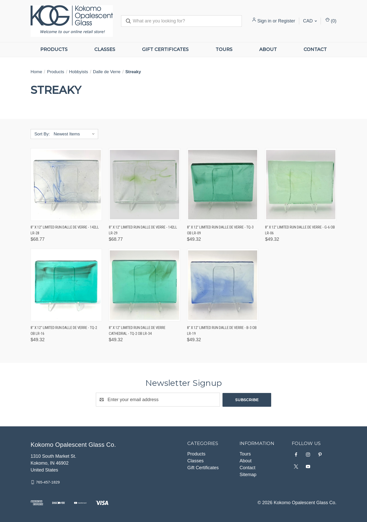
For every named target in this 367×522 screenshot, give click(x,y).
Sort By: (42, 134)
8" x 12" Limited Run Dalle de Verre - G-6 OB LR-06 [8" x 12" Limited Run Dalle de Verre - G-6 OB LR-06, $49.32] (300, 230)
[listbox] (75, 134)
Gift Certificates (165, 49)
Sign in (264, 20)
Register (286, 20)
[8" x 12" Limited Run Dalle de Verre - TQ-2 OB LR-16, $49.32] (66, 285)
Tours (224, 49)
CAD (310, 20)
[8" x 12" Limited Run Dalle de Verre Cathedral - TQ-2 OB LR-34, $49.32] (144, 285)
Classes (104, 49)
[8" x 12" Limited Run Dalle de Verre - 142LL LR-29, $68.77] (144, 184)
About (268, 49)
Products (54, 49)
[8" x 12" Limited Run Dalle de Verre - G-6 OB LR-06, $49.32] (300, 184)
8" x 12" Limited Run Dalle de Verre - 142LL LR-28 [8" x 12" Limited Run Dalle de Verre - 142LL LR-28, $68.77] (65, 230)
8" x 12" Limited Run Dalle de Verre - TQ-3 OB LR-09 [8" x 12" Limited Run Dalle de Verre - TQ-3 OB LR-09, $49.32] (220, 230)
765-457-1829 (48, 482)
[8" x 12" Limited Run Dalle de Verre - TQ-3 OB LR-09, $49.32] (222, 184)
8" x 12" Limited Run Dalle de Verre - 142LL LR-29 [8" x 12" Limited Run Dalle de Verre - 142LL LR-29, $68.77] (143, 230)
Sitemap (248, 474)
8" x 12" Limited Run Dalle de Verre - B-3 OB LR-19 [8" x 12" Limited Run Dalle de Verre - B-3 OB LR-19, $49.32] (222, 330)
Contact (315, 49)
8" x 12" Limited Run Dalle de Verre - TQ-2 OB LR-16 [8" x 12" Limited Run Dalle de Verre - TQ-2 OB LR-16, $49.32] (64, 330)
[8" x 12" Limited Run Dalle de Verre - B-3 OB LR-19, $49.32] (222, 285)
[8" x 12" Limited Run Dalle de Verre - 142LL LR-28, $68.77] (66, 184)
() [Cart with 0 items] (330, 20)
